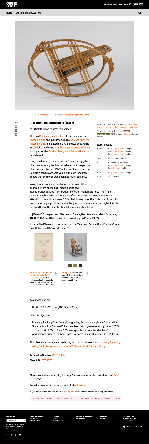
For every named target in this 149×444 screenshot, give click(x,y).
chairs (105, 127)
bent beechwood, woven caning (72, 147)
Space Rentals (35, 420)
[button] (138, 5)
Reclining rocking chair (51, 136)
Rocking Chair (66, 273)
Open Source (80, 418)
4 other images (44, 115)
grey (113, 134)
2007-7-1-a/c (59, 355)
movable (123, 127)
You (140, 13)
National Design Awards (84, 416)
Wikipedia (70, 392)
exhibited (115, 168)
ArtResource (80, 385)
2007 (35, 147)
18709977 (46, 360)
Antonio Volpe (37, 140)
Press (55, 418)
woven (99, 127)
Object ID (35, 360)
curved (112, 127)
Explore (29, 13)
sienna (126, 131)
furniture (126, 125)
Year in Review (58, 420)
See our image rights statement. (76, 115)
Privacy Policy (11, 426)
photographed (117, 149)
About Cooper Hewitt (37, 416)
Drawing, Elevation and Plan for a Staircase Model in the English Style (41, 275)
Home (9, 13)
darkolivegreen (103, 134)
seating (133, 125)
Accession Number (40, 355)
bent (117, 127)
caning (130, 127)
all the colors (126, 134)
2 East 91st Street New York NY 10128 (129, 417)
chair (136, 127)
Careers (56, 416)
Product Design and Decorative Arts (69, 151)
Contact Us (33, 418)
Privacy (102, 418)
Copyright (103, 416)
